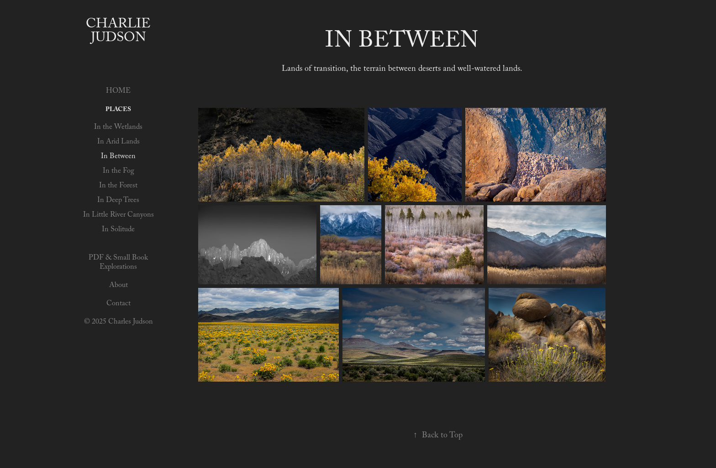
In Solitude (118, 230)
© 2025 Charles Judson (118, 322)
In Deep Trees (118, 201)
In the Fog (118, 171)
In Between (118, 157)
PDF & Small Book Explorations (118, 263)
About (118, 286)
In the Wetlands (118, 128)
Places (118, 110)
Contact (118, 304)
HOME (118, 91)
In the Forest (118, 186)
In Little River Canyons (118, 215)
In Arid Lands (118, 142)
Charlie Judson (120, 32)
